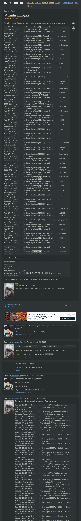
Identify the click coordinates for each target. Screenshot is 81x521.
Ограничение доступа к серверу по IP (13, 305)
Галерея (38, 3)
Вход (76, 3)
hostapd (15, 18)
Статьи (45, 3)
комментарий (16, 342)
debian (9, 18)
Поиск (29, 6)
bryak (17, 284)
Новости (30, 3)
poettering (18, 367)
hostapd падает (18, 15)
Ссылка (6, 299)
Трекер (57, 3)
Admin (13, 11)
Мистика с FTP (70, 305)
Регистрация (68, 3)
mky (16, 332)
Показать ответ (20, 334)
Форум (51, 3)
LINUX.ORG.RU (13, 3)
